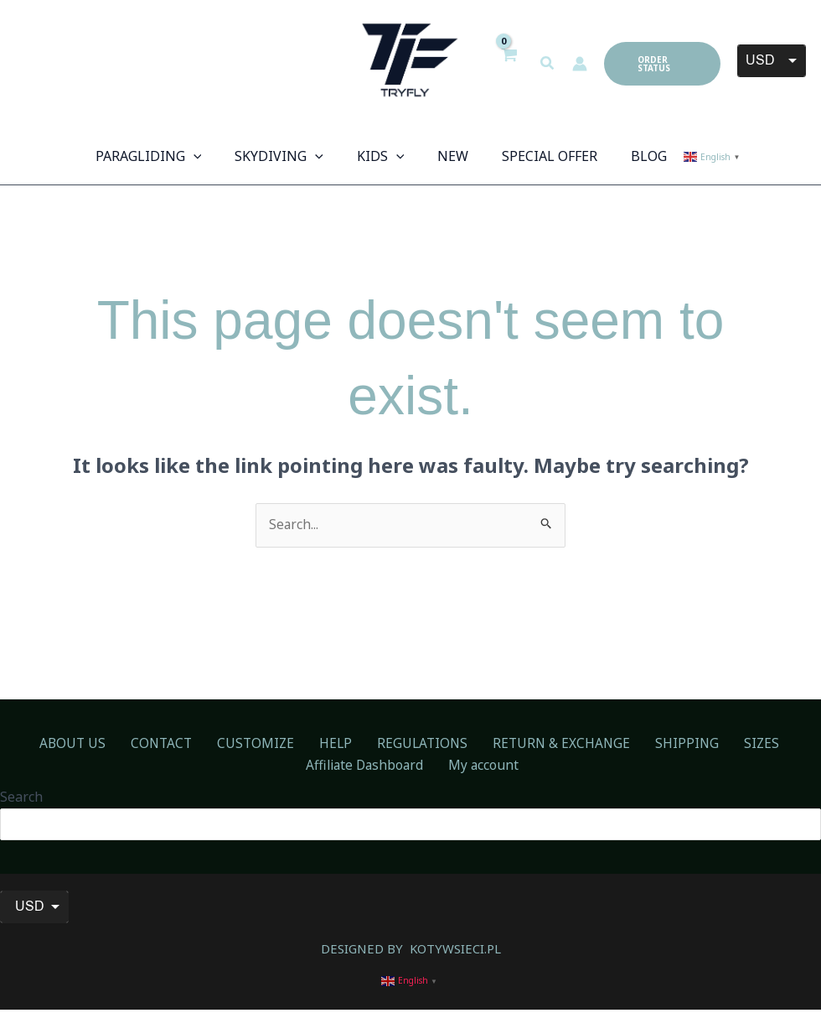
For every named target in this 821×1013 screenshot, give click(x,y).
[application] (210, 156)
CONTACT (117, 744)
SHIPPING (593, 744)
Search (21, 798)
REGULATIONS (348, 744)
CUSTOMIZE (202, 744)
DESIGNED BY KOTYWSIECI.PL (410, 952)
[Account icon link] (579, 63)
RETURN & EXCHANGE (478, 744)
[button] (547, 64)
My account (414, 767)
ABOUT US (38, 744)
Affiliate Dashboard (750, 744)
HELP (271, 744)
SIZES (657, 744)
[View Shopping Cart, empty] (509, 63)
